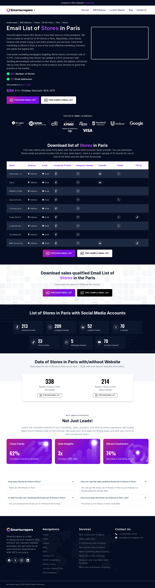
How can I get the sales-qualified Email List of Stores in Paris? (108, 481)
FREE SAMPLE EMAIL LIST (58, 100)
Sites (45, 551)
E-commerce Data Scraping (92, 543)
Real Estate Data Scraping (91, 534)
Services (85, 10)
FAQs (45, 539)
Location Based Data (53, 568)
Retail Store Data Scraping (92, 555)
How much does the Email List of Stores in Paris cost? (105, 498)
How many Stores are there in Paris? (24, 481)
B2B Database (99, 10)
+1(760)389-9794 (126, 534)
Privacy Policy (49, 564)
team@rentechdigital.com (129, 537)
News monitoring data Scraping (94, 551)
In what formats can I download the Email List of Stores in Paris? (37, 498)
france (37, 22)
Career (46, 543)
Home (45, 534)
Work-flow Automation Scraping (94, 567)
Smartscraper (12, 22)
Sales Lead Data (87, 539)
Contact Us (89, 3)
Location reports (117, 10)
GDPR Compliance (51, 560)
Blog (131, 10)
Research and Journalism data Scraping (93, 561)
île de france (47, 22)
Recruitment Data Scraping (92, 547)
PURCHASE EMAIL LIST (23, 100)
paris (58, 22)
